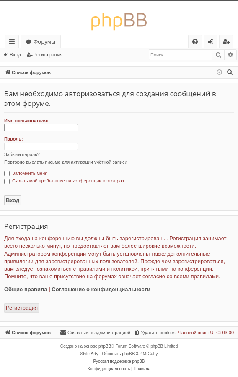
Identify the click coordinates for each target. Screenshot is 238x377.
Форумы (44, 41)
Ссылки (13, 43)
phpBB (104, 346)
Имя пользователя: (26, 120)
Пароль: (13, 138)
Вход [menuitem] (212, 43)
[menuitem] (195, 41)
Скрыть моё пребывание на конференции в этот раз (64, 180)
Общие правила (25, 289)
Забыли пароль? (22, 154)
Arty (94, 353)
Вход (15, 55)
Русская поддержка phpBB (119, 361)
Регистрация (48, 55)
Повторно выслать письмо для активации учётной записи (65, 161)
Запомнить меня (25, 173)
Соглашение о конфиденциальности (101, 289)
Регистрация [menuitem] (228, 43)
